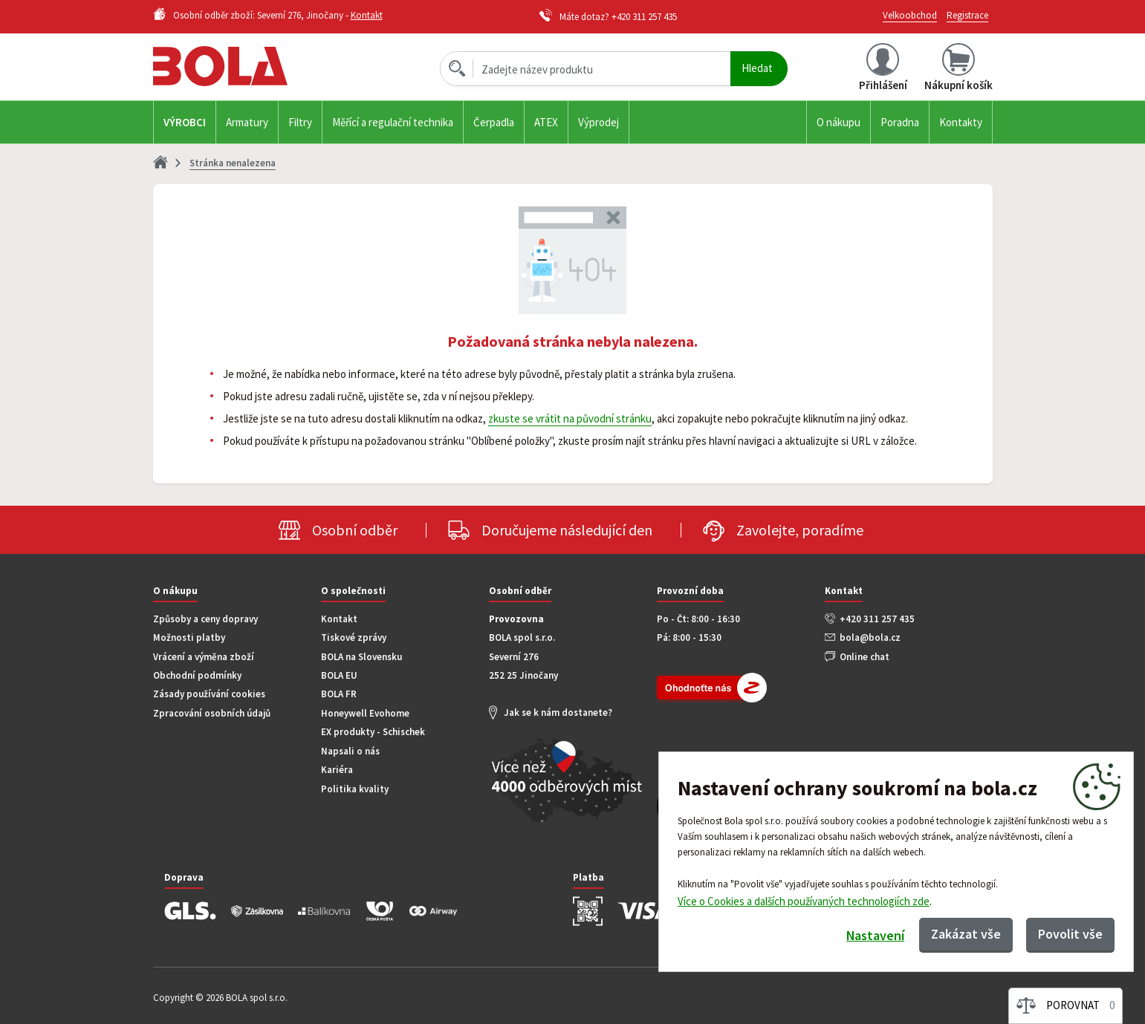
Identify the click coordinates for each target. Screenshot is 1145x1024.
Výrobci (184, 122)
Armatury (247, 122)
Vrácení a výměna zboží (203, 656)
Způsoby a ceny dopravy (205, 619)
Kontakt (367, 15)
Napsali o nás (350, 751)
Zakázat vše (966, 933)
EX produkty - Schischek (373, 731)
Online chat (864, 656)
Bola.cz (245, 66)
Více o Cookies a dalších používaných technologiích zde (804, 900)
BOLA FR (339, 694)
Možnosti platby (189, 637)
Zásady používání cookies (209, 694)
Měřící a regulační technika (392, 122)
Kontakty (960, 122)
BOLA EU (339, 675)
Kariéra (337, 769)
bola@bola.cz (870, 637)
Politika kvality (355, 789)
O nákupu (838, 122)
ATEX (546, 122)
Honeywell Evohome (365, 713)
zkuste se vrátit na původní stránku (570, 418)
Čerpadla (493, 122)
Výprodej (598, 122)
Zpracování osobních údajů (211, 713)
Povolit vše (1070, 933)
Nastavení (875, 935)
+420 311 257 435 (644, 16)
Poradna (899, 122)
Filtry (300, 122)
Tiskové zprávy (353, 637)
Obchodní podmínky (197, 675)
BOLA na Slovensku (361, 656)
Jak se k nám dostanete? (558, 712)
